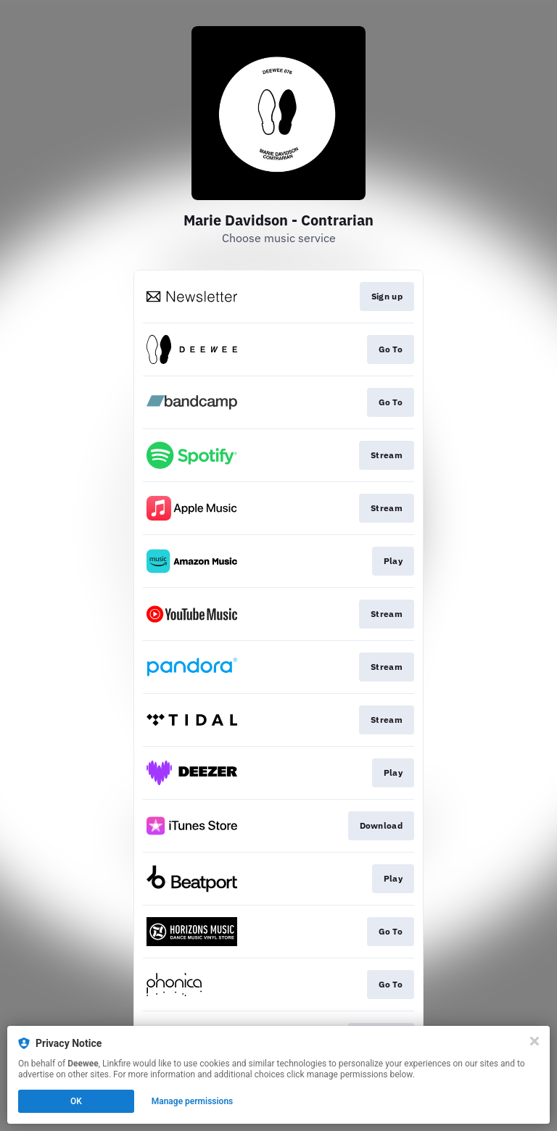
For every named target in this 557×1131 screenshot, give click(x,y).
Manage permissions (193, 1101)
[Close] (534, 1041)
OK (76, 1101)
